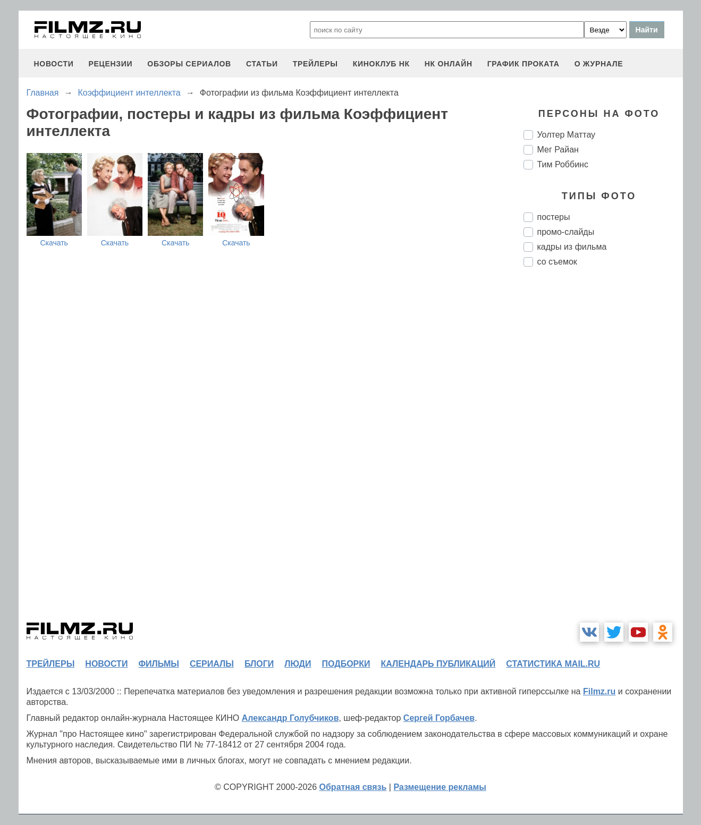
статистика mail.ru (553, 663)
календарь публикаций (438, 663)
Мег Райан (558, 149)
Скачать (54, 243)
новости (54, 63)
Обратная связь (353, 787)
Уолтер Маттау (566, 134)
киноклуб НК (381, 63)
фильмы (158, 663)
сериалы (212, 663)
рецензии (110, 63)
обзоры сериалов (189, 63)
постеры (553, 217)
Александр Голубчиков (290, 717)
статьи (262, 63)
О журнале (599, 63)
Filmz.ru (599, 691)
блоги (259, 663)
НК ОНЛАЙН (448, 63)
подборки (346, 663)
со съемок (557, 261)
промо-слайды (566, 231)
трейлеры (315, 63)
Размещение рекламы (439, 787)
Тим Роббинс (562, 164)
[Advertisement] (603, 452)
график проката (523, 63)
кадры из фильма (572, 246)
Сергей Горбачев (439, 717)
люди (297, 663)
